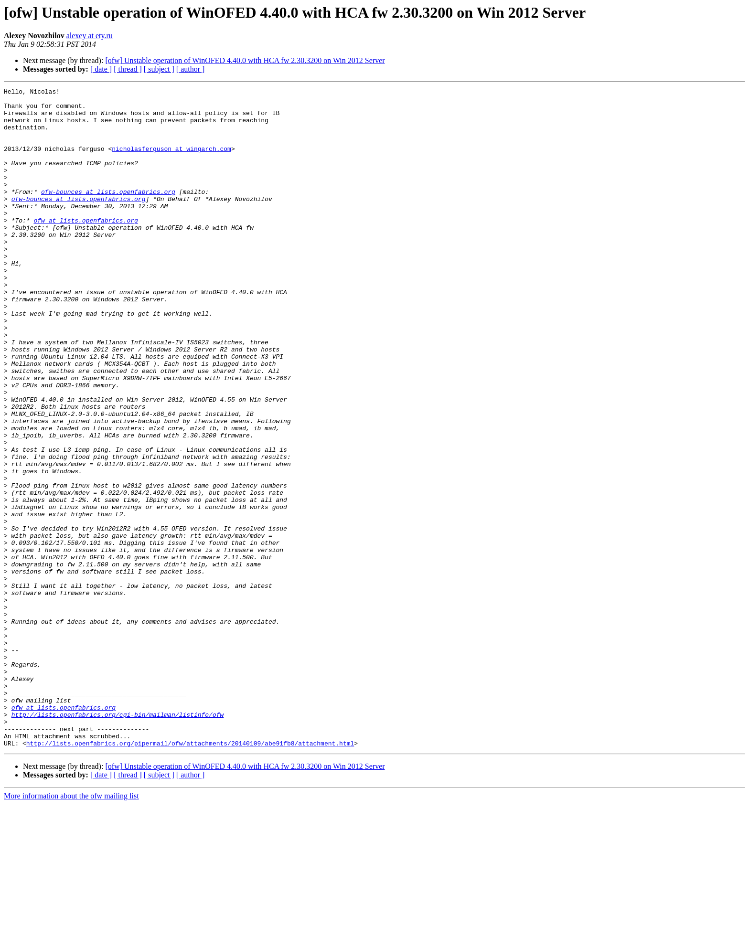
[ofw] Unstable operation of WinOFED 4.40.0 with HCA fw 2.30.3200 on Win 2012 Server (245, 60)
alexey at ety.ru (89, 36)
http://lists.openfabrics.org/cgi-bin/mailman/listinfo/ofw (117, 840)
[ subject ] (159, 69)
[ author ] (190, 69)
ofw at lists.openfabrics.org (85, 247)
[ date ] (101, 69)
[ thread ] (128, 69)
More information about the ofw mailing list (71, 928)
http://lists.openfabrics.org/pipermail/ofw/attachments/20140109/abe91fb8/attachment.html (190, 875)
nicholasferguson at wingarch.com (171, 161)
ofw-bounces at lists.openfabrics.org (108, 213)
